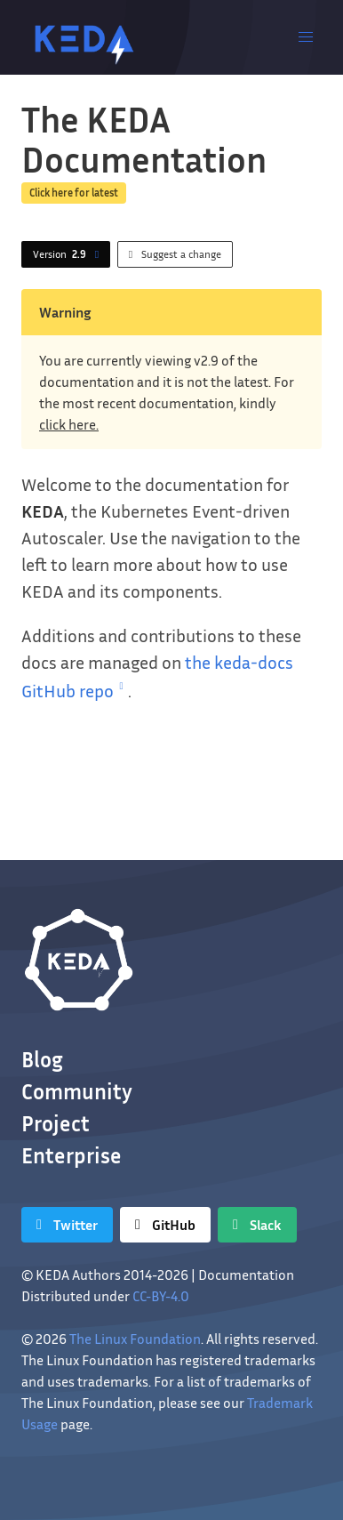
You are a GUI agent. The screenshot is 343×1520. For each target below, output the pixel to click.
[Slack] (257, 1225)
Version (69, 254)
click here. (69, 424)
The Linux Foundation (135, 1338)
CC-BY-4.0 (160, 1296)
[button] (305, 37)
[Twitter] (67, 1225)
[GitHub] (165, 1225)
